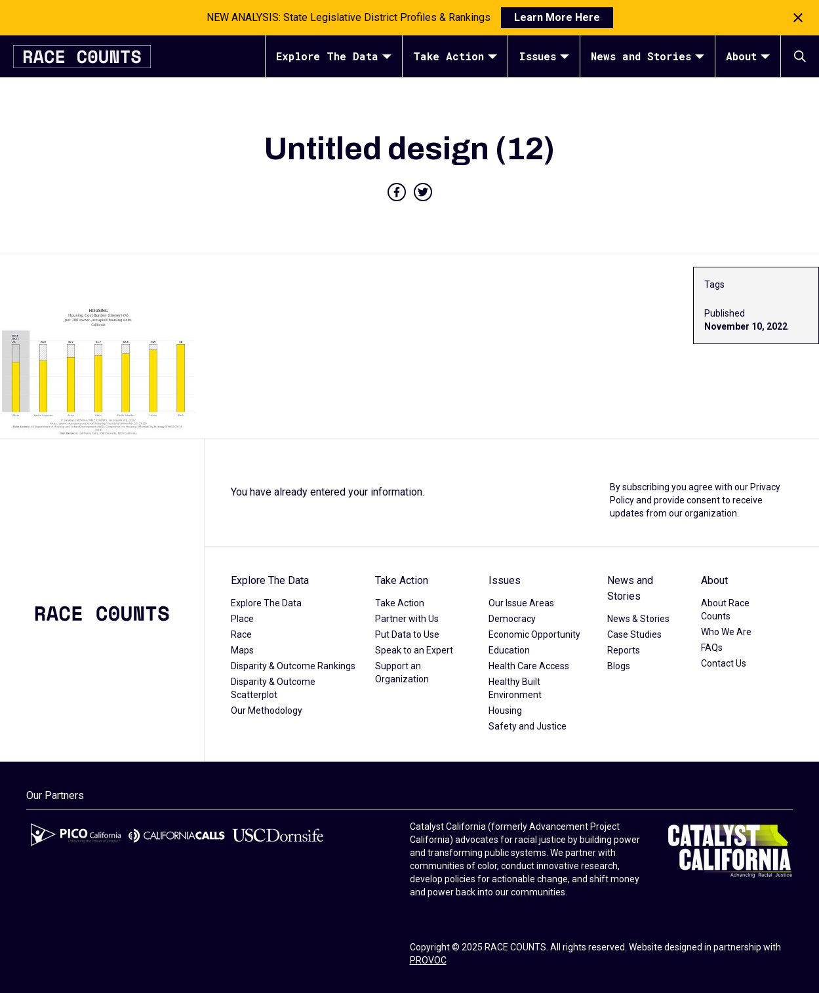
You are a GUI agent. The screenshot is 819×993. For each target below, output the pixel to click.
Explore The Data (333, 56)
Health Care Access (529, 666)
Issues (544, 56)
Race (241, 634)
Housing (505, 710)
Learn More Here (557, 17)
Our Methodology (266, 710)
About (748, 56)
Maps (242, 650)
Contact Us (723, 663)
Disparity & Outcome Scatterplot (273, 688)
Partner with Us (407, 618)
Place (242, 618)
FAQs (712, 647)
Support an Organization (402, 672)
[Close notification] (798, 18)
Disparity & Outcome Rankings (293, 666)
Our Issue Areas (521, 603)
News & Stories (638, 618)
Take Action (455, 56)
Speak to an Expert (414, 650)
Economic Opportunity (534, 634)
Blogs (618, 666)
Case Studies (634, 634)
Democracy (512, 618)
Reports (623, 650)
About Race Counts (725, 609)
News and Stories (647, 56)
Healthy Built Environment (515, 688)
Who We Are (726, 632)
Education (509, 650)
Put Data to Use (407, 634)
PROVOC (428, 960)
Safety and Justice (528, 726)
